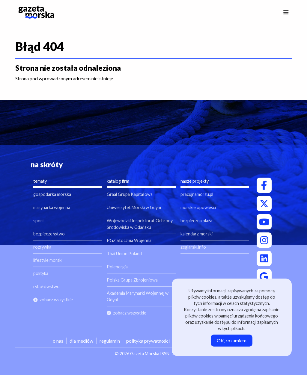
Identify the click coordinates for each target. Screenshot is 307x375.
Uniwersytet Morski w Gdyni (134, 207)
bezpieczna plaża (196, 220)
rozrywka (42, 247)
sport (38, 220)
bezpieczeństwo (49, 233)
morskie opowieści (198, 207)
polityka (40, 273)
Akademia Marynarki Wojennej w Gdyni (137, 296)
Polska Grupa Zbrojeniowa (132, 279)
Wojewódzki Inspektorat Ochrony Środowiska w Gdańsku (140, 224)
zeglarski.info (193, 247)
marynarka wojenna (51, 207)
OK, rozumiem (231, 340)
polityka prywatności (148, 341)
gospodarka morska (52, 194)
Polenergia (117, 266)
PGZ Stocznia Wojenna (129, 240)
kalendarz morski (196, 233)
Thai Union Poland (124, 253)
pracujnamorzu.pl (196, 194)
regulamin (110, 341)
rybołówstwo (46, 286)
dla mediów (81, 341)
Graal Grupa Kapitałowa (130, 194)
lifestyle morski (47, 260)
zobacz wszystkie (56, 299)
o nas (58, 341)
